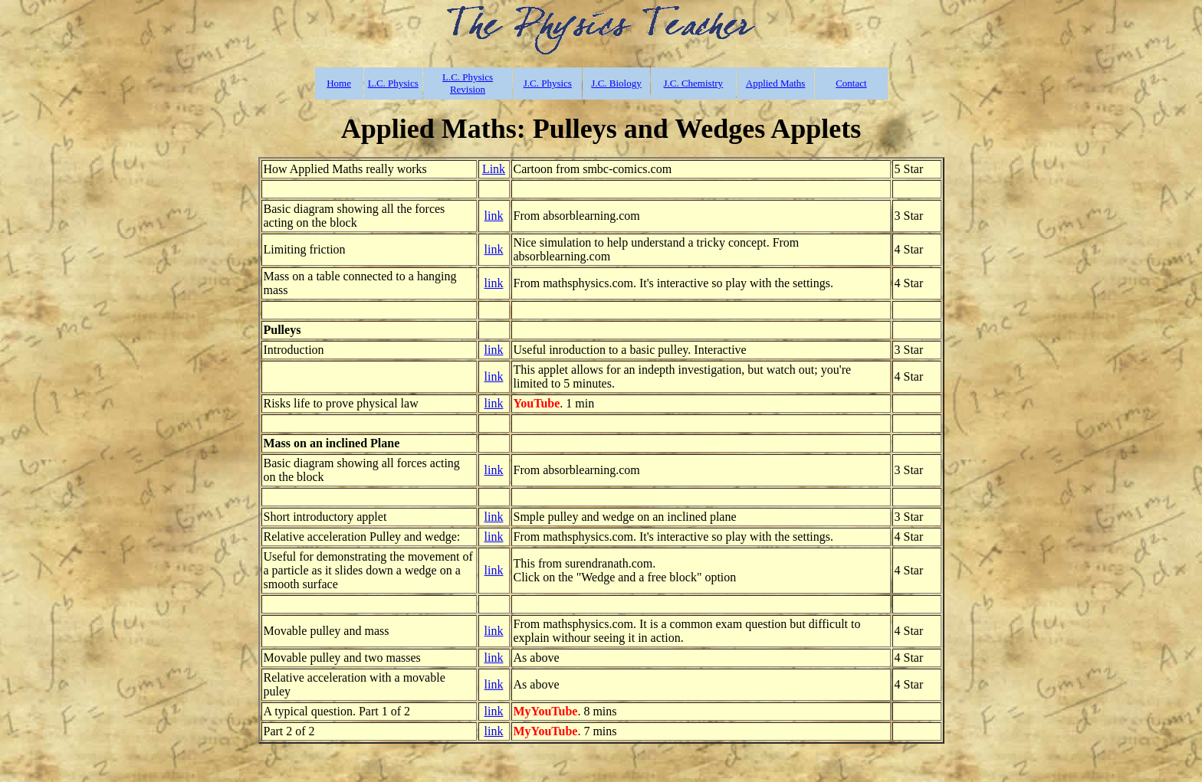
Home (339, 83)
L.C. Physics (393, 83)
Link (493, 168)
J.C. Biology (616, 83)
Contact (851, 83)
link (494, 215)
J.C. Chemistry (693, 83)
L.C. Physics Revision (467, 83)
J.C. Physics (548, 83)
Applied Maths (776, 83)
